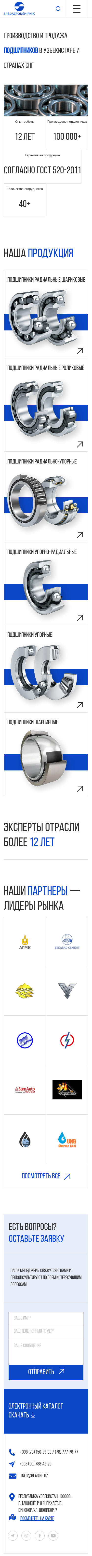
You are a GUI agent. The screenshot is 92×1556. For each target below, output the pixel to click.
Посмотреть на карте (31, 1517)
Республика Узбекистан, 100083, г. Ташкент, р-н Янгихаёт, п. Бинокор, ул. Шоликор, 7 (40, 1503)
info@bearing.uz (28, 1476)
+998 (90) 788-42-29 (30, 1464)
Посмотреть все (46, 1181)
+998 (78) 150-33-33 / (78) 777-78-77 (43, 1452)
